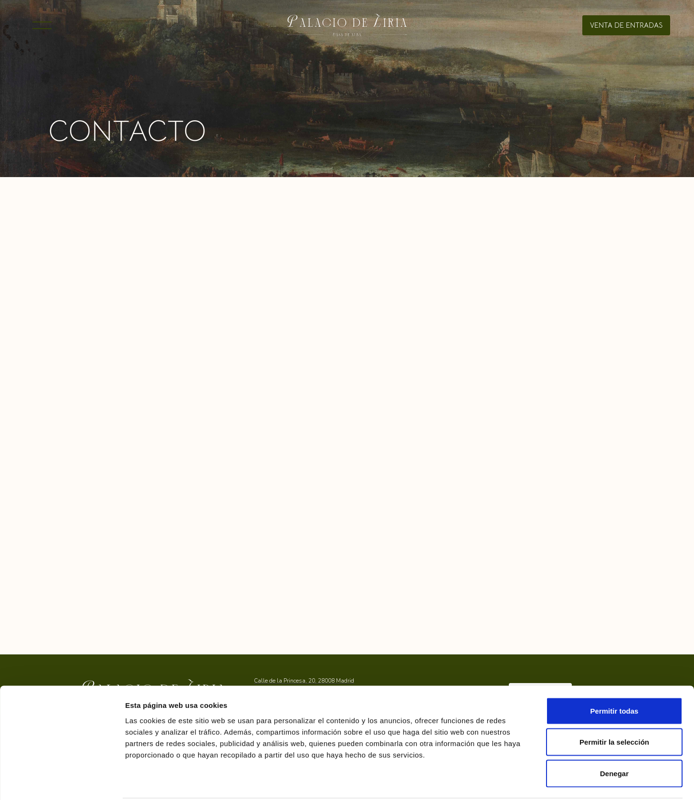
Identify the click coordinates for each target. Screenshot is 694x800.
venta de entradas (626, 25)
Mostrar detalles (576, 781)
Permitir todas (614, 675)
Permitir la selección (614, 706)
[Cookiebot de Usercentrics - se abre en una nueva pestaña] (62, 781)
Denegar (614, 737)
